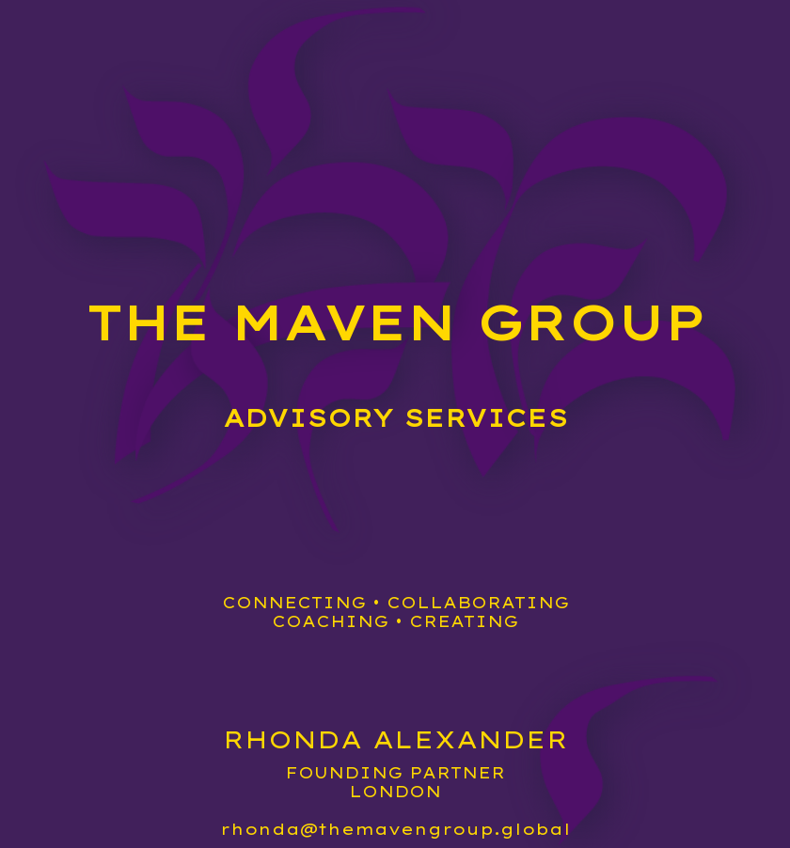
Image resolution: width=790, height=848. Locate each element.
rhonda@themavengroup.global (395, 829)
